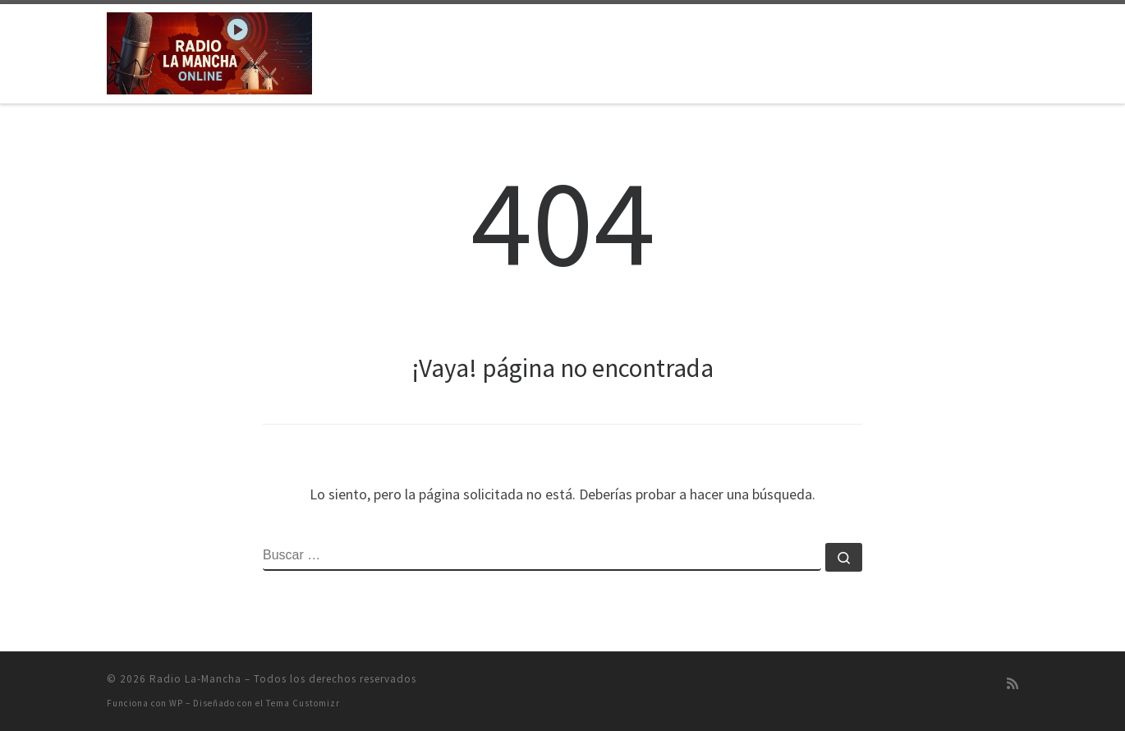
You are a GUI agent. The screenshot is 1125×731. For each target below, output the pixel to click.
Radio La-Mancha (195, 679)
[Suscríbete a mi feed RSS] (1012, 684)
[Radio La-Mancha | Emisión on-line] (209, 50)
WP (176, 703)
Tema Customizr (303, 703)
